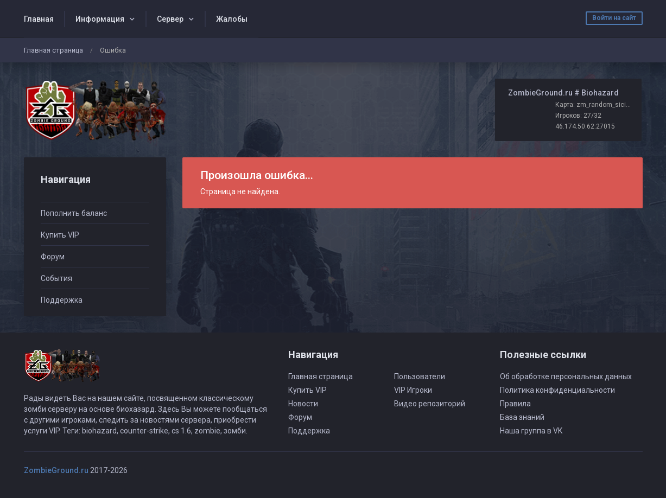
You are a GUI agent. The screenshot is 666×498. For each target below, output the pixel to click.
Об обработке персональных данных (566, 376)
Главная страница (53, 50)
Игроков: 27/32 (578, 115)
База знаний (522, 417)
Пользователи (419, 376)
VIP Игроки (413, 390)
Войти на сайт (614, 18)
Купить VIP (60, 235)
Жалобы (232, 19)
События (56, 278)
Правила (515, 403)
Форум (53, 256)
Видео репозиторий (429, 403)
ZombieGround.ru (56, 470)
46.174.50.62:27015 (585, 126)
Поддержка (62, 300)
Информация (99, 19)
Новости (303, 403)
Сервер (170, 19)
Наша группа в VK (531, 430)
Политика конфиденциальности (557, 390)
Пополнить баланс (74, 213)
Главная (39, 19)
